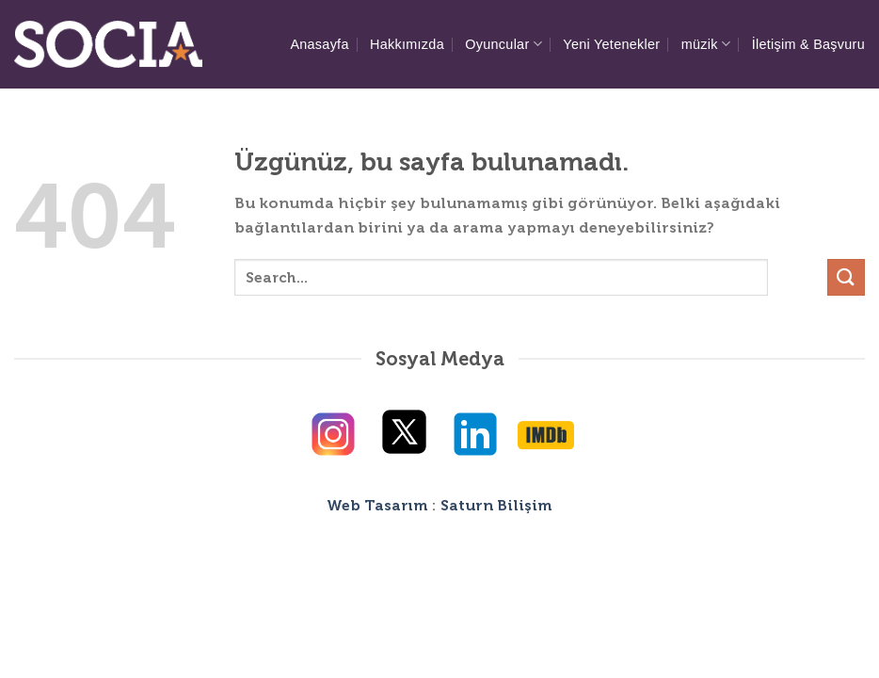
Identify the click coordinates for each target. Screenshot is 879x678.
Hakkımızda (407, 44)
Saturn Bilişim (496, 505)
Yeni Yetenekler (611, 44)
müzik (706, 44)
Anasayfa (319, 44)
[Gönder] (846, 277)
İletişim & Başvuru (808, 44)
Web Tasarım (377, 505)
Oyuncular (503, 44)
